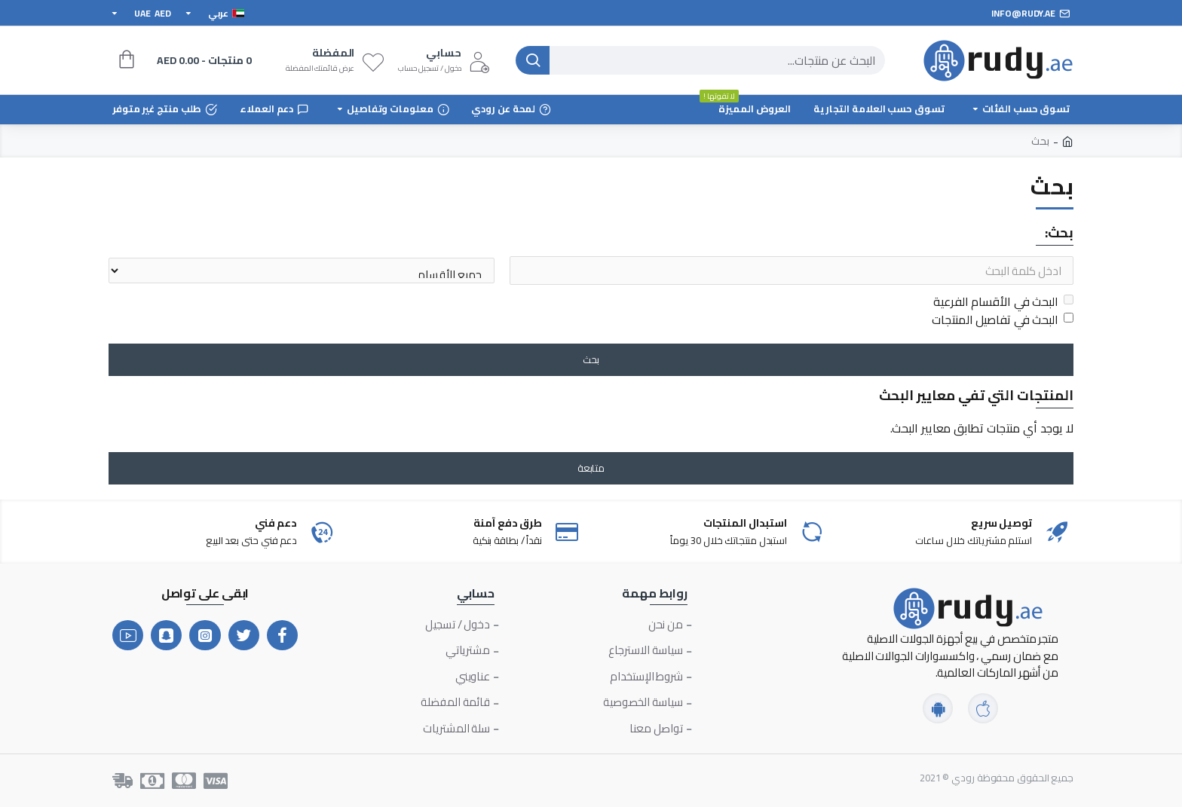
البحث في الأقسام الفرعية (1003, 301)
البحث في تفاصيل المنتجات (1002, 319)
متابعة (591, 468)
